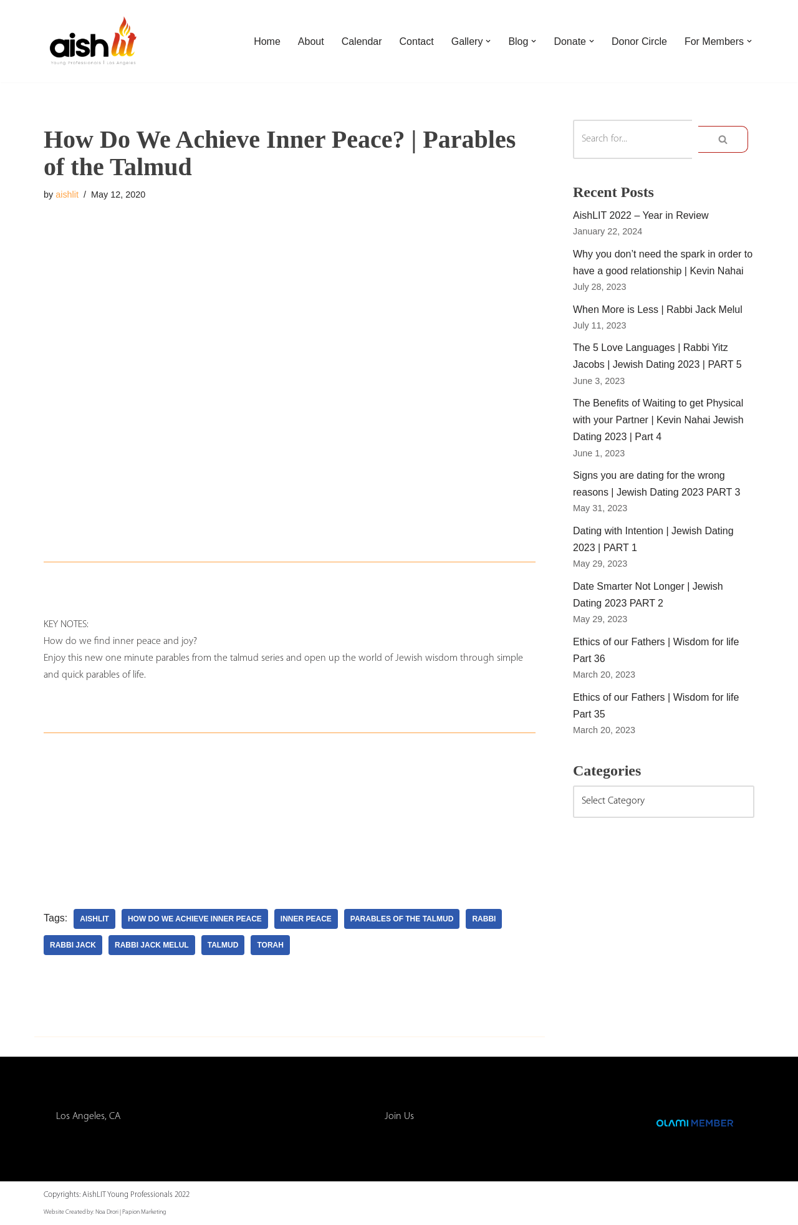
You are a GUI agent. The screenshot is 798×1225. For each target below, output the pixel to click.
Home (267, 41)
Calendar (362, 41)
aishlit (67, 194)
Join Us (399, 1117)
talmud (223, 945)
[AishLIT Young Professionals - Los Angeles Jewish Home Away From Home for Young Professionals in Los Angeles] (93, 41)
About (311, 41)
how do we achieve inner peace (195, 919)
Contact (417, 41)
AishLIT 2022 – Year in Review (641, 215)
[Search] (632, 139)
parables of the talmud (402, 919)
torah (270, 945)
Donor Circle (639, 41)
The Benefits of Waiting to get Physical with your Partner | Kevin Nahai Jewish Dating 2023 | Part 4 (658, 420)
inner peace (306, 919)
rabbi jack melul (152, 945)
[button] (488, 41)
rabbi (484, 919)
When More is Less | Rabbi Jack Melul (658, 309)
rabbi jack (73, 945)
